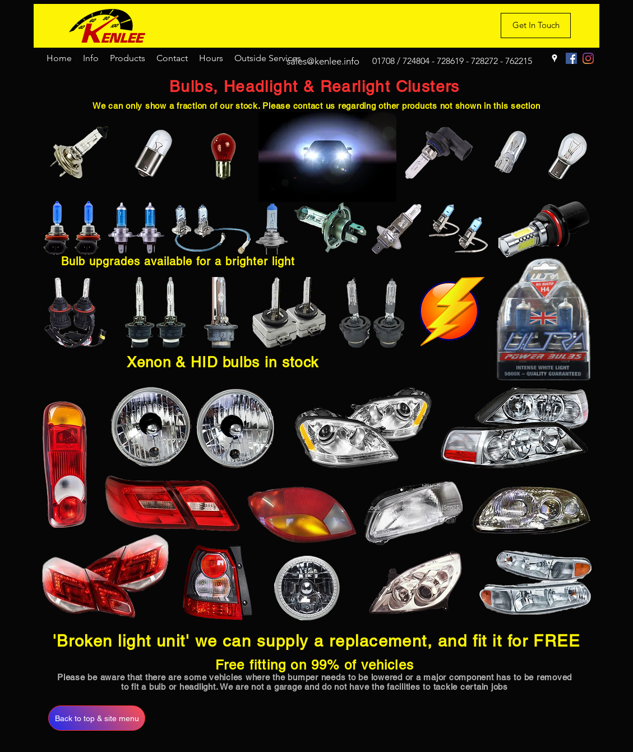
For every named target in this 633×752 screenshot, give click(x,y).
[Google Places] (554, 58)
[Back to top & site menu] (96, 718)
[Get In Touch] (536, 25)
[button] (90, 58)
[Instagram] (588, 58)
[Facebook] (571, 58)
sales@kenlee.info (323, 61)
